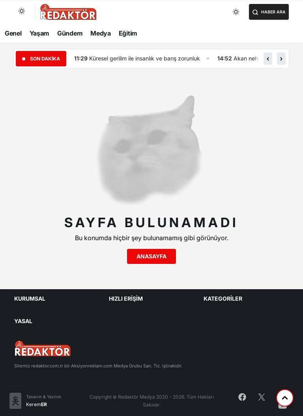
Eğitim (128, 33)
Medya (100, 33)
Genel (13, 33)
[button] (268, 58)
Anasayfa (151, 256)
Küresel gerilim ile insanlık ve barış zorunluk (144, 58)
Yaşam (40, 33)
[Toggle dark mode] (236, 12)
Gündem (69, 33)
